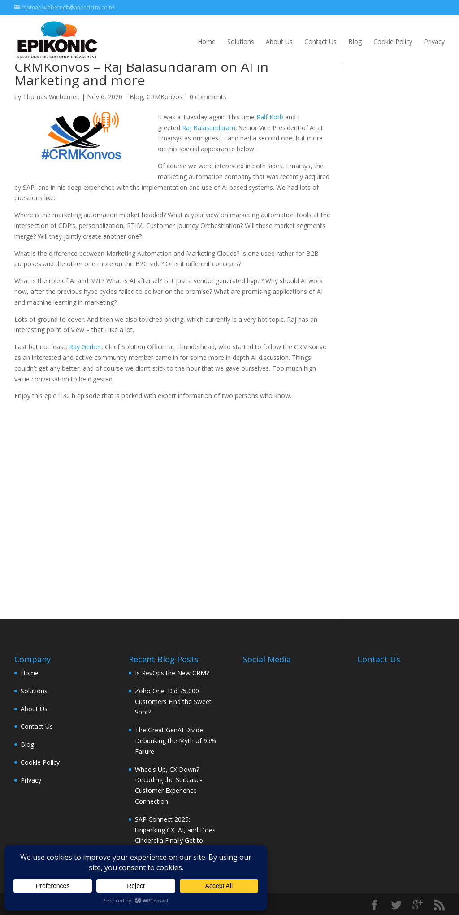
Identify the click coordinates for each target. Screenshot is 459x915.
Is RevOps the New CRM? (172, 673)
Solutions (240, 41)
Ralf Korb (269, 117)
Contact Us (320, 41)
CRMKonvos (164, 96)
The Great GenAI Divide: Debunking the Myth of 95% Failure (175, 741)
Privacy (434, 41)
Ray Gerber (85, 346)
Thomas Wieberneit (51, 96)
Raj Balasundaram (208, 127)
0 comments (208, 96)
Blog (355, 41)
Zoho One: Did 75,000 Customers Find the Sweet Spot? (173, 702)
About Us (279, 41)
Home (207, 41)
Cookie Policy (392, 41)
